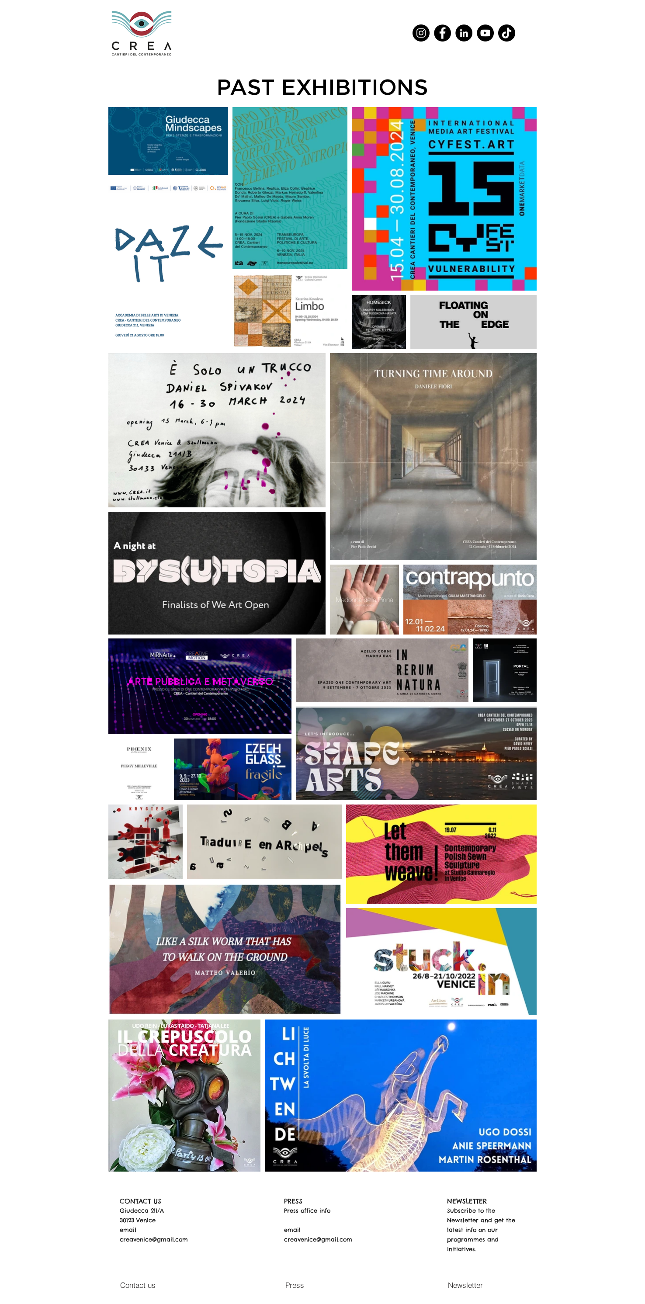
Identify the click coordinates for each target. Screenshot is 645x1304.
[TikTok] (506, 33)
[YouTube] (485, 33)
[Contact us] (140, 1285)
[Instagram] (421, 33)
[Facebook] (442, 33)
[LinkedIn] (463, 33)
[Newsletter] (467, 1285)
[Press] (297, 1285)
